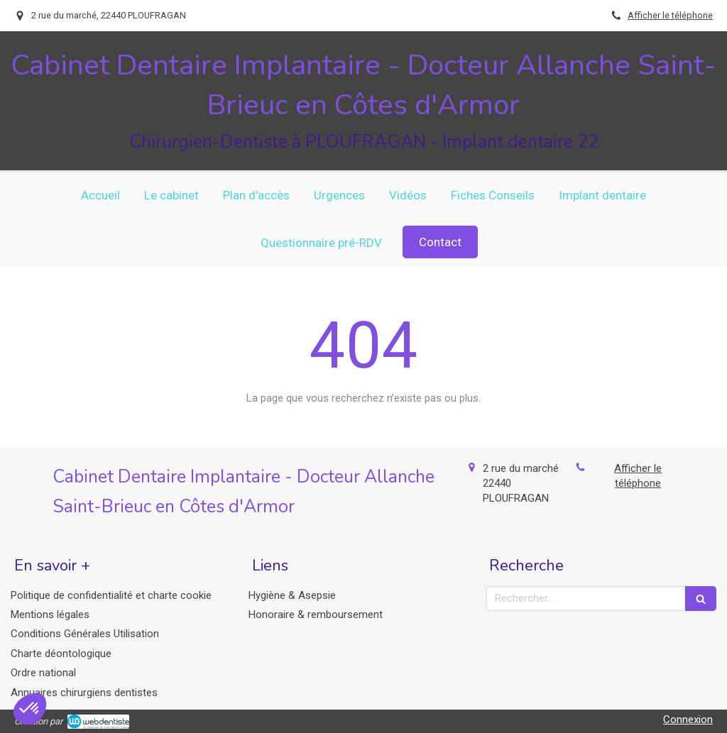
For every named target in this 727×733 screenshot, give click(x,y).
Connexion (688, 719)
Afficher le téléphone (670, 15)
